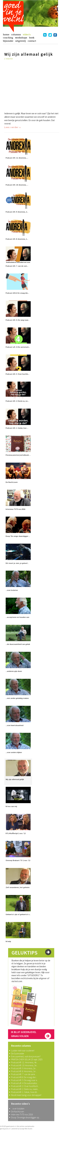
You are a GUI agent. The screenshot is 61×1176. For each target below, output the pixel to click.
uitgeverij (20, 41)
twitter (50, 35)
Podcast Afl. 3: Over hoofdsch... (25, 1086)
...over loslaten (17, 1108)
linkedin (45, 35)
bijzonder (8, 41)
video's (27, 34)
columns (16, 34)
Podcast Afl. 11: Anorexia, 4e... (24, 1062)
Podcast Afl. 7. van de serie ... (24, 1074)
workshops (21, 37)
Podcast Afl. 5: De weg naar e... (24, 1080)
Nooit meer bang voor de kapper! (26, 1095)
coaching (8, 37)
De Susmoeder (17, 1053)
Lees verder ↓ (12, 127)
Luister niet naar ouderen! (22, 1050)
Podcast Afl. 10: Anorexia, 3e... (24, 1065)
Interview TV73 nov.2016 (22, 1114)
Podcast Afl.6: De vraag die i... (24, 1077)
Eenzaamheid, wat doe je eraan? (26, 1056)
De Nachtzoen (17, 1111)
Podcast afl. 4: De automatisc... (24, 1083)
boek (31, 37)
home (6, 34)
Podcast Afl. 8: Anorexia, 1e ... (24, 1071)
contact (32, 41)
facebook (55, 35)
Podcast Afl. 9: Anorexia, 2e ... (24, 1068)
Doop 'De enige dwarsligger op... (25, 1117)
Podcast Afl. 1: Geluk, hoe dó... (24, 1092)
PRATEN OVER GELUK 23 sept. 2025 (26, 1059)
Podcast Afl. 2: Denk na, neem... (25, 1089)
